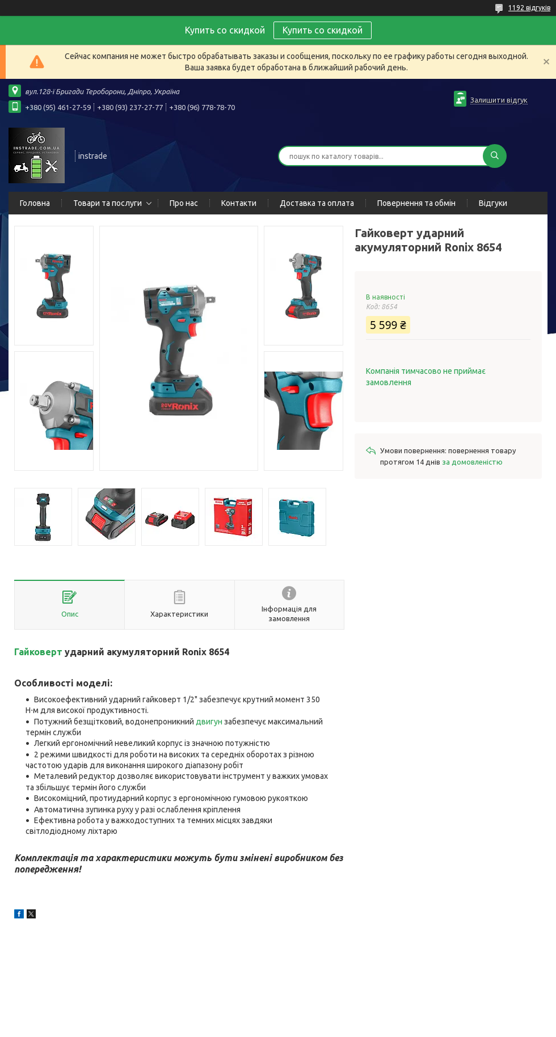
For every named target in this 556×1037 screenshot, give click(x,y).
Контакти (238, 203)
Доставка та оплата (317, 203)
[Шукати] (495, 156)
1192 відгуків (529, 7)
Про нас (184, 203)
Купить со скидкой (323, 30)
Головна (35, 203)
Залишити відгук (499, 100)
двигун (209, 721)
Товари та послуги (107, 203)
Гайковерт (38, 652)
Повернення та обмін (416, 203)
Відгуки (493, 203)
